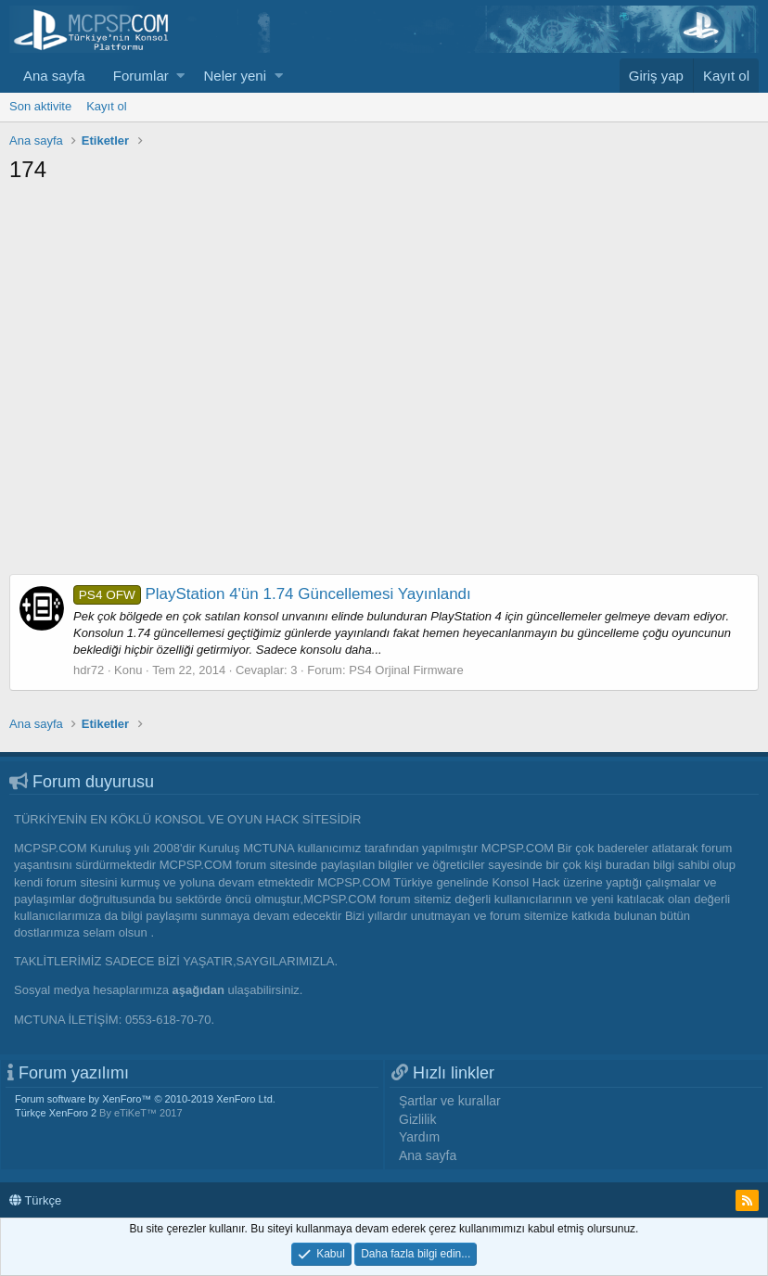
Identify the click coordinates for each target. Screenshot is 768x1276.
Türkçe (35, 1200)
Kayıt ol (106, 106)
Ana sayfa (54, 75)
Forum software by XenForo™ (145, 1098)
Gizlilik (417, 1119)
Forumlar (141, 75)
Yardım (419, 1136)
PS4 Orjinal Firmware (406, 670)
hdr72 (88, 670)
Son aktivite (40, 106)
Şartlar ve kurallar (450, 1100)
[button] (180, 75)
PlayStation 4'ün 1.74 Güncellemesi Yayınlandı (272, 594)
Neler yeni (234, 75)
